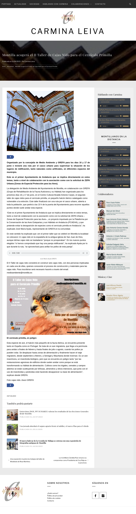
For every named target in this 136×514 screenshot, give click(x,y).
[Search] (130, 4)
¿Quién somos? (52, 493)
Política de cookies (54, 498)
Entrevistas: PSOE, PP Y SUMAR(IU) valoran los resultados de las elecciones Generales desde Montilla (54, 412)
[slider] (111, 105)
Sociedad (34, 4)
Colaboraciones (81, 4)
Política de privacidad (54, 496)
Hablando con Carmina (55, 4)
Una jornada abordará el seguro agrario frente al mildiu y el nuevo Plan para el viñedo (54, 426)
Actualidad (20, 4)
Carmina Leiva (68, 31)
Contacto (100, 4)
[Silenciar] (121, 106)
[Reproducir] (101, 106)
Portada (6, 4)
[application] (114, 106)
